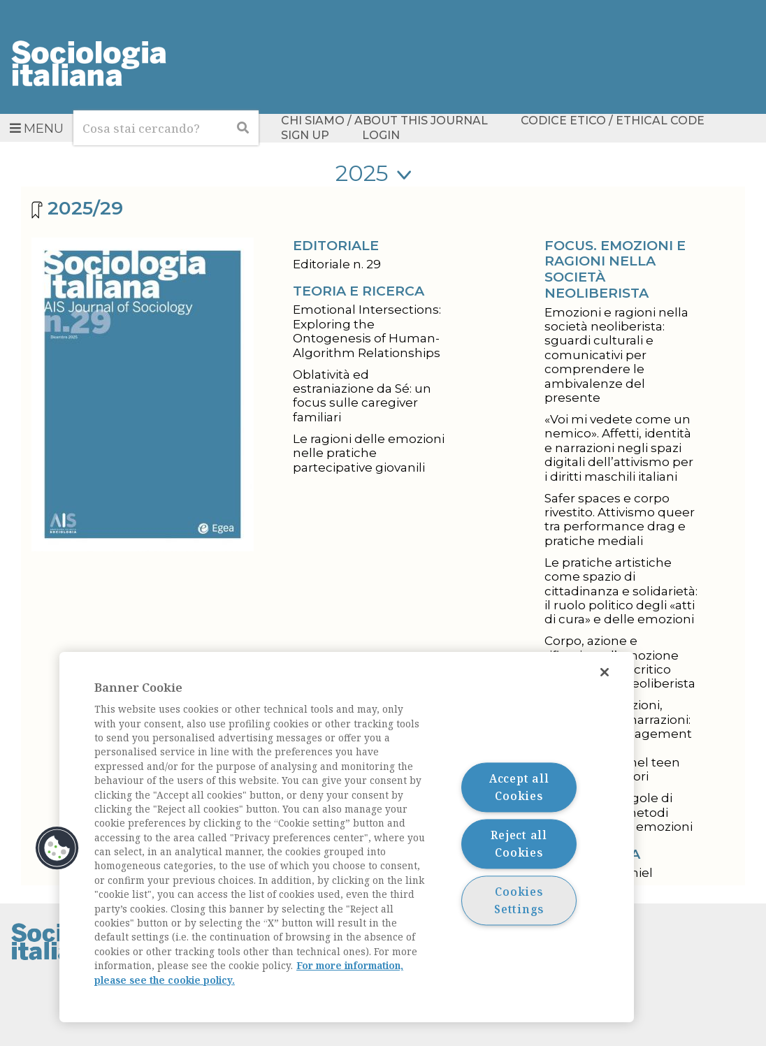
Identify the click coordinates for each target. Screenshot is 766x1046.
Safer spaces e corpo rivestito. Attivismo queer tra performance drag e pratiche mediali (619, 519)
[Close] (604, 672)
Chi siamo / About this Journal (384, 121)
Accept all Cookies (519, 786)
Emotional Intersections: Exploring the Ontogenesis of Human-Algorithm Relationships (367, 331)
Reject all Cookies (519, 844)
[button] (57, 848)
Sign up (305, 135)
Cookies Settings (519, 900)
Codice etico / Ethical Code (612, 121)
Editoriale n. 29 (337, 264)
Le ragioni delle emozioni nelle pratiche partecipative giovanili (369, 453)
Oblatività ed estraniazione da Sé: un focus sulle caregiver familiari (362, 396)
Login (381, 135)
